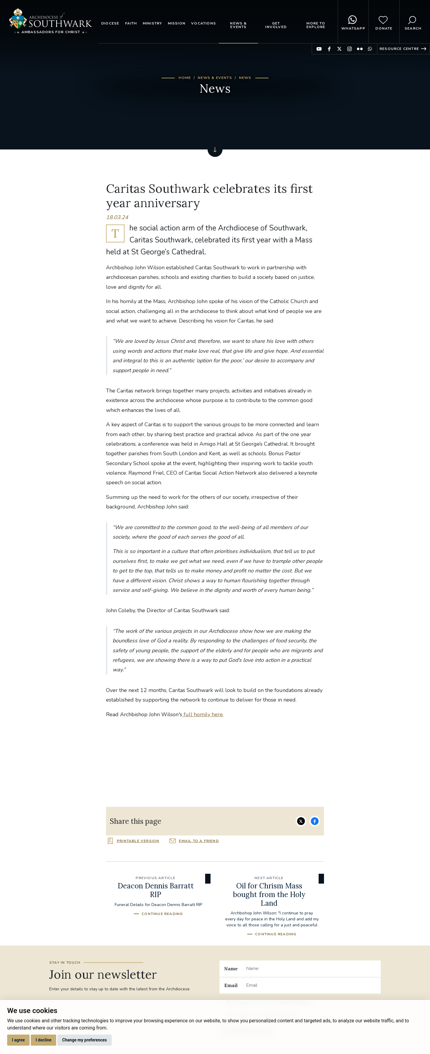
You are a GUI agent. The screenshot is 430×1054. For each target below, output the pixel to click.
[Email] (311, 985)
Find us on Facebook (329, 49)
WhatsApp (353, 21)
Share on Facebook (314, 821)
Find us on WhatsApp (370, 49)
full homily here (202, 714)
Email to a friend (199, 840)
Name (231, 968)
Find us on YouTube (319, 49)
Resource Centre (399, 48)
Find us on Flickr (359, 49)
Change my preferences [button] (84, 1040)
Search (413, 21)
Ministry (152, 23)
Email (231, 985)
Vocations (203, 23)
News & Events (238, 25)
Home (185, 77)
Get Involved (276, 25)
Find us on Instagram (349, 49)
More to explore (315, 25)
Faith (131, 23)
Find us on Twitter (339, 49)
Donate (383, 21)
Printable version (138, 840)
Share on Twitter (301, 821)
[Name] (311, 968)
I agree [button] (18, 1040)
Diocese (110, 23)
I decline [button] (43, 1040)
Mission (176, 23)
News (245, 77)
